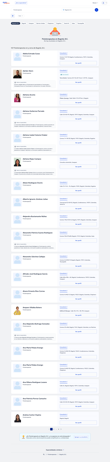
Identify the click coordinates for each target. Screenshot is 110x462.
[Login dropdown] (104, 3)
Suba (73, 23)
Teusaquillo (81, 23)
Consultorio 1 (63, 53)
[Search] (96, 10)
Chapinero (51, 23)
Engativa (58, 23)
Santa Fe (66, 23)
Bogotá (24, 23)
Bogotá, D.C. (15, 23)
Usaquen (31, 23)
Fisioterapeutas (52, 454)
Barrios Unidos (41, 23)
